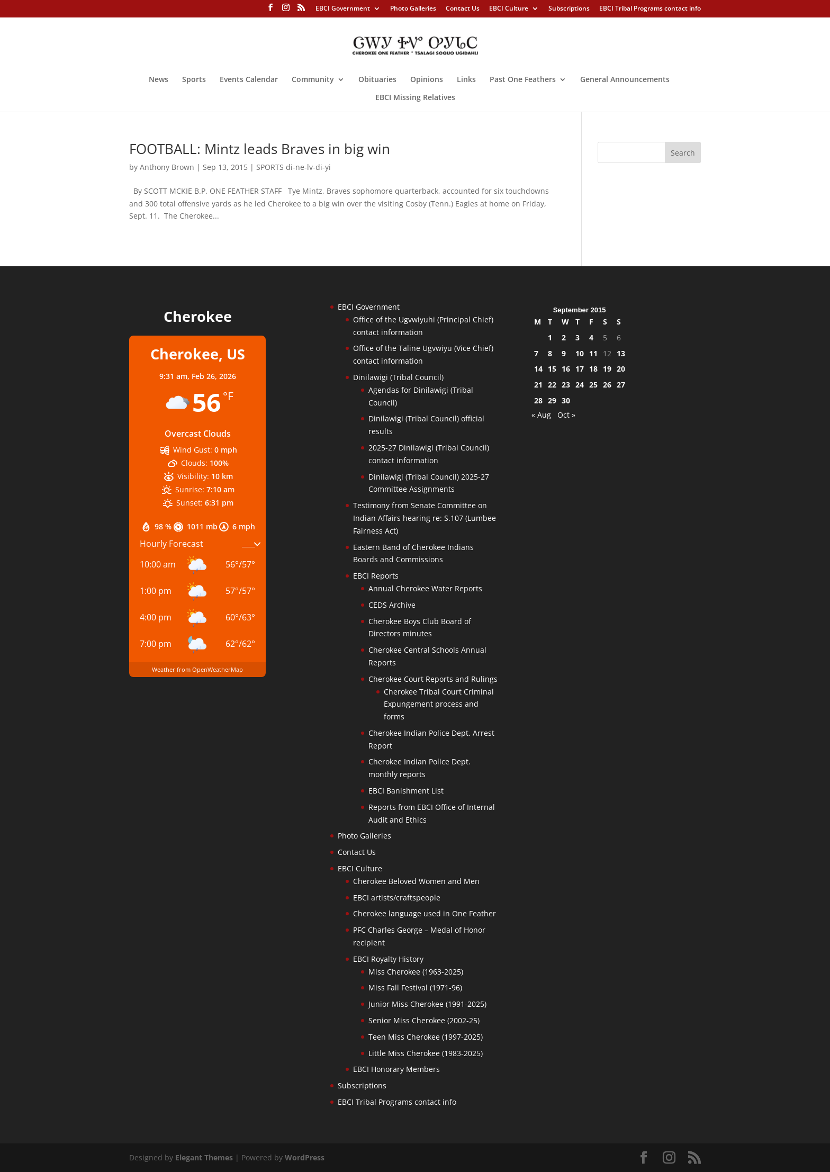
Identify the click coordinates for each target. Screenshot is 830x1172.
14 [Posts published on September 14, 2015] (538, 369)
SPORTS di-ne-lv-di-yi (293, 167)
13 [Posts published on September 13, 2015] (621, 353)
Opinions (426, 80)
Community (313, 80)
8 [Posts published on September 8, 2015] (550, 353)
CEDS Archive (392, 605)
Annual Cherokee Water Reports (425, 588)
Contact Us (463, 9)
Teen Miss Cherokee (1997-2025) (425, 1037)
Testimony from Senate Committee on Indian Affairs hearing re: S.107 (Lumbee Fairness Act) (424, 518)
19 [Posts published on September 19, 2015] (607, 369)
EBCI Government (342, 9)
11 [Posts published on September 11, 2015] (593, 353)
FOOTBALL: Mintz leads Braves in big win (259, 148)
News (158, 80)
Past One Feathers (523, 80)
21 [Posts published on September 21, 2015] (538, 385)
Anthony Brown (167, 167)
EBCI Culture (508, 9)
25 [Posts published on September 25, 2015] (593, 385)
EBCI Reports (376, 576)
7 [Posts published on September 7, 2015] (536, 353)
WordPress (304, 1157)
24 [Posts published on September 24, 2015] (579, 385)
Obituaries (377, 80)
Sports (194, 80)
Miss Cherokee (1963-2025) (415, 972)
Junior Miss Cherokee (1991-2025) (427, 1004)
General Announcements (625, 80)
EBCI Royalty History (388, 959)
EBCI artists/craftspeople (396, 897)
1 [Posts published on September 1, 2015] (550, 337)
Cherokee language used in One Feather (424, 913)
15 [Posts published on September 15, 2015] (552, 369)
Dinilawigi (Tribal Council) (398, 377)
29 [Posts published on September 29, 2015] (552, 400)
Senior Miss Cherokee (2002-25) (424, 1020)
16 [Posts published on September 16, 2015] (566, 369)
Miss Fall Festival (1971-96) (415, 987)
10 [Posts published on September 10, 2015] (579, 353)
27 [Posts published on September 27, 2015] (621, 385)
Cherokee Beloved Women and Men (416, 881)
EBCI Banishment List (406, 791)
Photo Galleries (413, 9)
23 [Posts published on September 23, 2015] (566, 385)
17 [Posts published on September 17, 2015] (579, 369)
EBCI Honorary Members (396, 1069)
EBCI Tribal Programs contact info (650, 9)
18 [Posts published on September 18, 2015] (593, 369)
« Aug (541, 415)
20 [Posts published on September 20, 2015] (621, 369)
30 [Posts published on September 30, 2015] (566, 400)
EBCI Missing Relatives (415, 98)
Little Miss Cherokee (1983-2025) (425, 1053)
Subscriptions (569, 9)
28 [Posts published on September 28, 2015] (538, 400)
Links (466, 80)
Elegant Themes (204, 1157)
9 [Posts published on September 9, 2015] (564, 353)
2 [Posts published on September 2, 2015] (564, 337)
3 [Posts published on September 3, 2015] (577, 337)
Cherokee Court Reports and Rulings (433, 679)
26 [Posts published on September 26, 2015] (607, 385)
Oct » (566, 415)
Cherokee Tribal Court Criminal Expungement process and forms (439, 704)
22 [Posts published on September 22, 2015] (552, 385)
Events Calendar (249, 80)
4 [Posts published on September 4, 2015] (591, 337)
